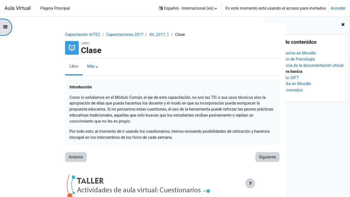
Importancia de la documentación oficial (306, 65)
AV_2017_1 (126, 34)
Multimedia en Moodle (290, 83)
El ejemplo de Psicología (292, 59)
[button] (188, 8)
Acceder (338, 8)
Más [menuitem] (55, 66)
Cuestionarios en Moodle (293, 53)
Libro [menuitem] (38, 66)
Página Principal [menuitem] (55, 8)
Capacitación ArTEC (47, 34)
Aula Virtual (17, 8)
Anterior (40, 159)
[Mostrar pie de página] (250, 183)
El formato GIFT (284, 77)
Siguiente (231, 159)
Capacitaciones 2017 (91, 34)
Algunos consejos (286, 90)
